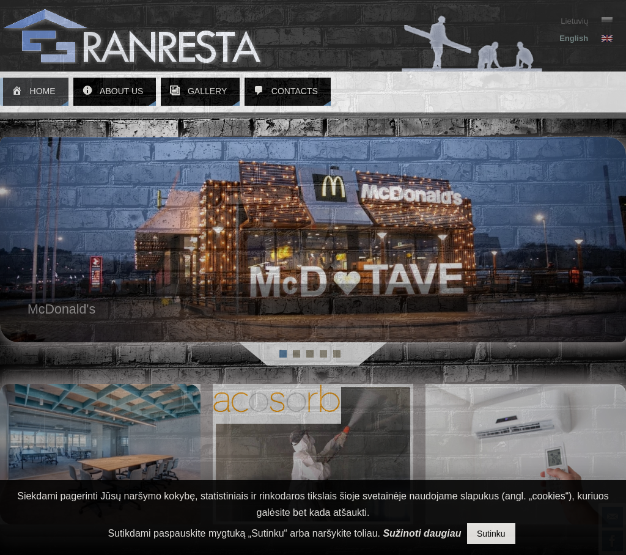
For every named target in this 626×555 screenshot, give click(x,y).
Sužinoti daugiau (422, 533)
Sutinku (491, 533)
